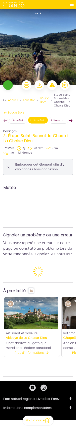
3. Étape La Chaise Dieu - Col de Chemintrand (59, 120)
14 (27, 329)
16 (35, 329)
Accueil (13, 100)
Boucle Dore (44, 100)
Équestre (29, 100)
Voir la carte (38, 420)
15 (31, 329)
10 (43, 324)
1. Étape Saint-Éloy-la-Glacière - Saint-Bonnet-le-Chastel (18, 120)
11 (47, 324)
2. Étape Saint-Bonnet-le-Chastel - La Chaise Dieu (39, 120)
